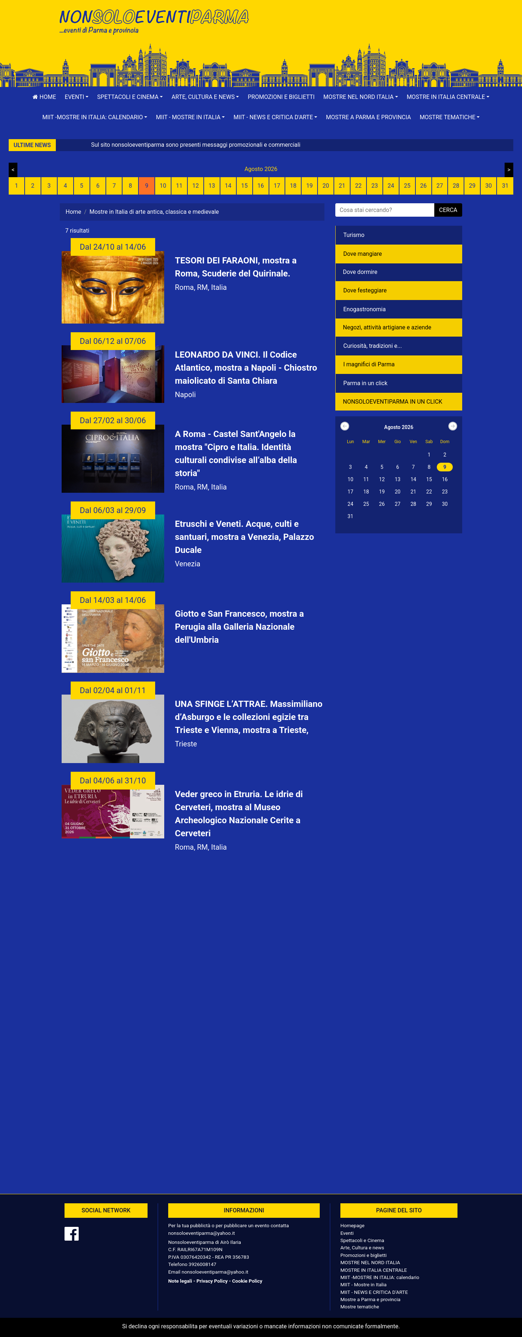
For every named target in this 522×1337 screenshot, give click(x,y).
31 (505, 185)
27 (439, 185)
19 (309, 185)
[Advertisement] (364, 29)
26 (423, 185)
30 (488, 185)
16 (260, 185)
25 (407, 185)
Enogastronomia (364, 309)
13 (211, 185)
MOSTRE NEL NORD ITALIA (370, 1262)
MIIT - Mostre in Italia (363, 1284)
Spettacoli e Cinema (362, 1240)
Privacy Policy (212, 1281)
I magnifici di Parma (369, 364)
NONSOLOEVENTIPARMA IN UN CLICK (392, 401)
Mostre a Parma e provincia (368, 117)
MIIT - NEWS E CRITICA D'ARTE (374, 1292)
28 (456, 185)
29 (472, 185)
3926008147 (202, 1264)
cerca (448, 210)
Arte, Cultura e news (362, 1247)
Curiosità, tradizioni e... (372, 345)
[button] (77, 97)
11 (179, 185)
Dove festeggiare (365, 290)
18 (293, 185)
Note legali (180, 1281)
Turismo (353, 235)
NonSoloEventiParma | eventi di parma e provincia (158, 21)
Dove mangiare (362, 253)
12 (195, 185)
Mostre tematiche (359, 1306)
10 (163, 185)
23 (374, 185)
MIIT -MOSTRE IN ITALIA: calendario (379, 1277)
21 (342, 185)
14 (228, 185)
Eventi (347, 1233)
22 (358, 185)
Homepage (352, 1225)
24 (391, 185)
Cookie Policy (247, 1281)
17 (277, 185)
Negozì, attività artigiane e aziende (387, 327)
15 (244, 185)
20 (326, 185)
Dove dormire (360, 271)
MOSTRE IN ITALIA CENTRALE (373, 1270)
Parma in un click (365, 383)
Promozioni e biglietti (281, 96)
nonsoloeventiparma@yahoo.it (201, 1233)
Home (44, 96)
